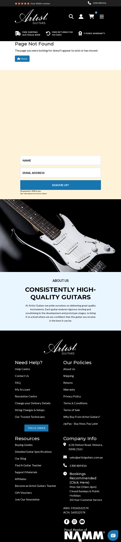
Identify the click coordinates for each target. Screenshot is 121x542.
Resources (27, 438)
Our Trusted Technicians (30, 416)
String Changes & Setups (30, 410)
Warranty (69, 389)
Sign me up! (60, 185)
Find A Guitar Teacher (28, 465)
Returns (68, 382)
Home (22, 58)
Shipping (68, 375)
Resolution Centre (26, 396)
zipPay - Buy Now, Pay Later (80, 423)
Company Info (80, 438)
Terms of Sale (71, 410)
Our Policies (77, 362)
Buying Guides (24, 444)
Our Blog (20, 458)
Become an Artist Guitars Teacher (35, 485)
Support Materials (26, 472)
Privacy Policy (72, 396)
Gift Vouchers (23, 492)
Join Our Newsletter (27, 499)
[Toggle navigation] (101, 16)
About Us (69, 369)
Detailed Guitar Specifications (33, 451)
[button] (81, 16)
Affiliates (20, 479)
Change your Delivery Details (33, 403)
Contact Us (22, 375)
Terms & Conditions (75, 403)
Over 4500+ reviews (40, 3)
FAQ (18, 382)
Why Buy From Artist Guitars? (81, 416)
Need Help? (28, 362)
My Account (22, 389)
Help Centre (22, 369)
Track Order (36, 428)
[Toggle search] (71, 16)
